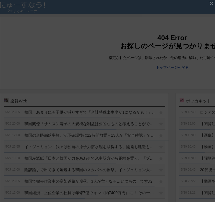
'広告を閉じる (211, 3)
